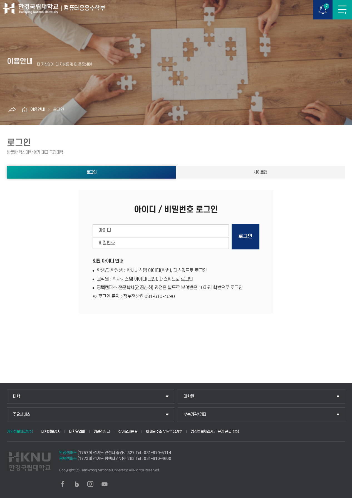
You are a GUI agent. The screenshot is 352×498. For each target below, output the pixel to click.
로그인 (58, 109)
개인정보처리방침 (20, 431)
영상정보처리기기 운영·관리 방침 (215, 431)
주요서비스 (21, 414)
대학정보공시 (50, 431)
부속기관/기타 (195, 414)
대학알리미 (77, 431)
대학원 (189, 396)
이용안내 (37, 109)
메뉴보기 (342, 9)
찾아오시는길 (127, 431)
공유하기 (12, 110)
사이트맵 (260, 172)
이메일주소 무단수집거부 (164, 431)
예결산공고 (102, 431)
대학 (16, 396)
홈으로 (24, 110)
